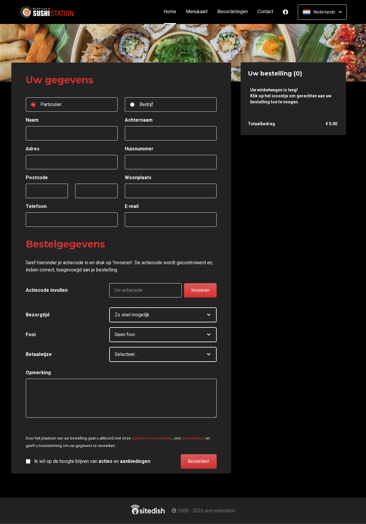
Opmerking (38, 372)
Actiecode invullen (47, 290)
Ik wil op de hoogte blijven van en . (92, 461)
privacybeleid (193, 438)
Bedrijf (146, 104)
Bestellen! (198, 461)
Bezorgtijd (37, 315)
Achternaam (139, 120)
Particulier (51, 104)
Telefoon (36, 206)
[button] (163, 315)
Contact (265, 11)
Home (172, 11)
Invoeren (200, 290)
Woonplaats (138, 177)
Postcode (37, 177)
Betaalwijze (39, 354)
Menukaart (197, 11)
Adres (33, 149)
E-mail (132, 206)
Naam (32, 120)
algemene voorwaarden (152, 438)
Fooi (31, 334)
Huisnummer (139, 149)
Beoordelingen (232, 11)
